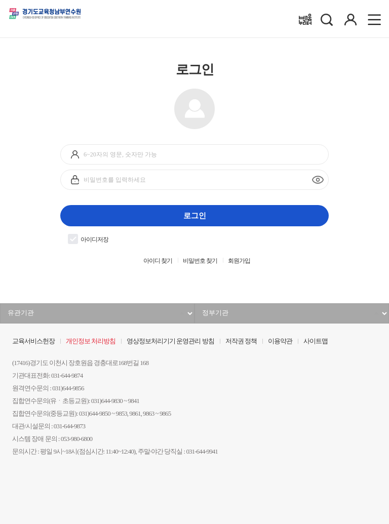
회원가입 (239, 261)
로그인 (194, 215)
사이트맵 (315, 341)
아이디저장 (88, 239)
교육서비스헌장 (33, 341)
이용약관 (280, 341)
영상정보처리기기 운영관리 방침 (170, 341)
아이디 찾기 (157, 261)
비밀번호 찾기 (200, 261)
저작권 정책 (241, 341)
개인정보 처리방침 (90, 341)
